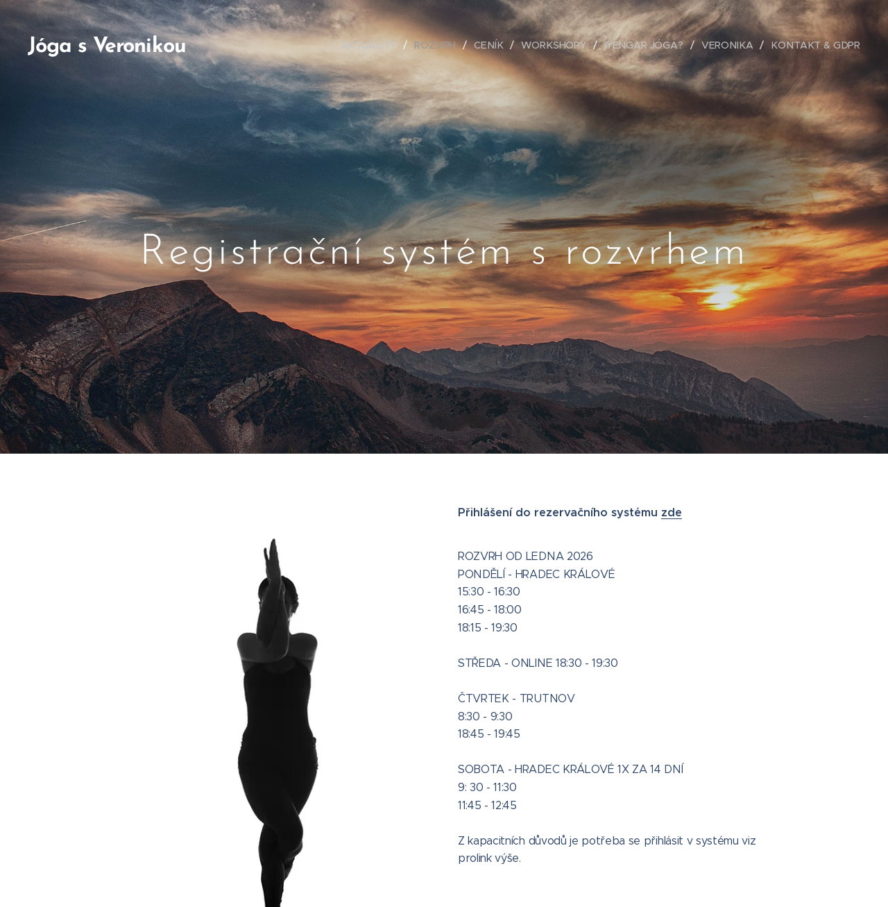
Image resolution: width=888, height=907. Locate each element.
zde (671, 512)
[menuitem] (376, 45)
